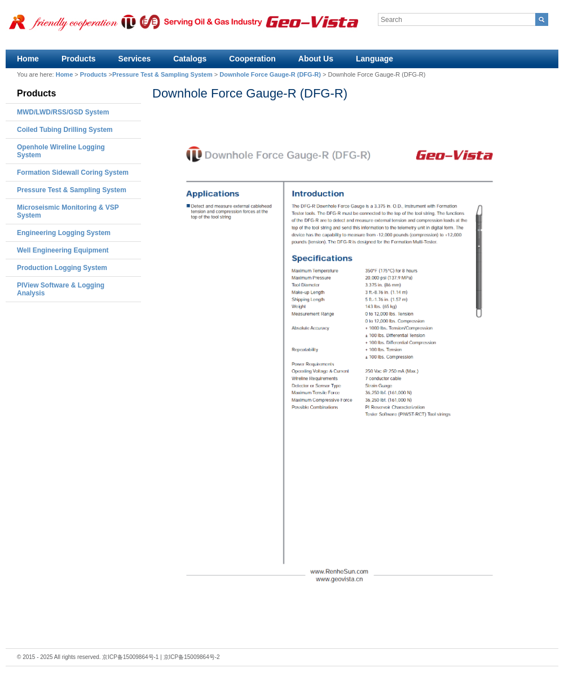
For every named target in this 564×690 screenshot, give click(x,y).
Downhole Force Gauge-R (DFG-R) (270, 74)
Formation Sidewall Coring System (73, 172)
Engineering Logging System (64, 233)
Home (28, 58)
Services (134, 58)
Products (78, 58)
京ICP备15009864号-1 (130, 657)
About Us (315, 58)
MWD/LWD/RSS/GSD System (63, 112)
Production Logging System (62, 268)
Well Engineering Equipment (62, 250)
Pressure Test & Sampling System (162, 74)
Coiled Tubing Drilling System (65, 130)
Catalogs (189, 58)
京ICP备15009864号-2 (192, 657)
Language (374, 58)
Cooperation (252, 58)
